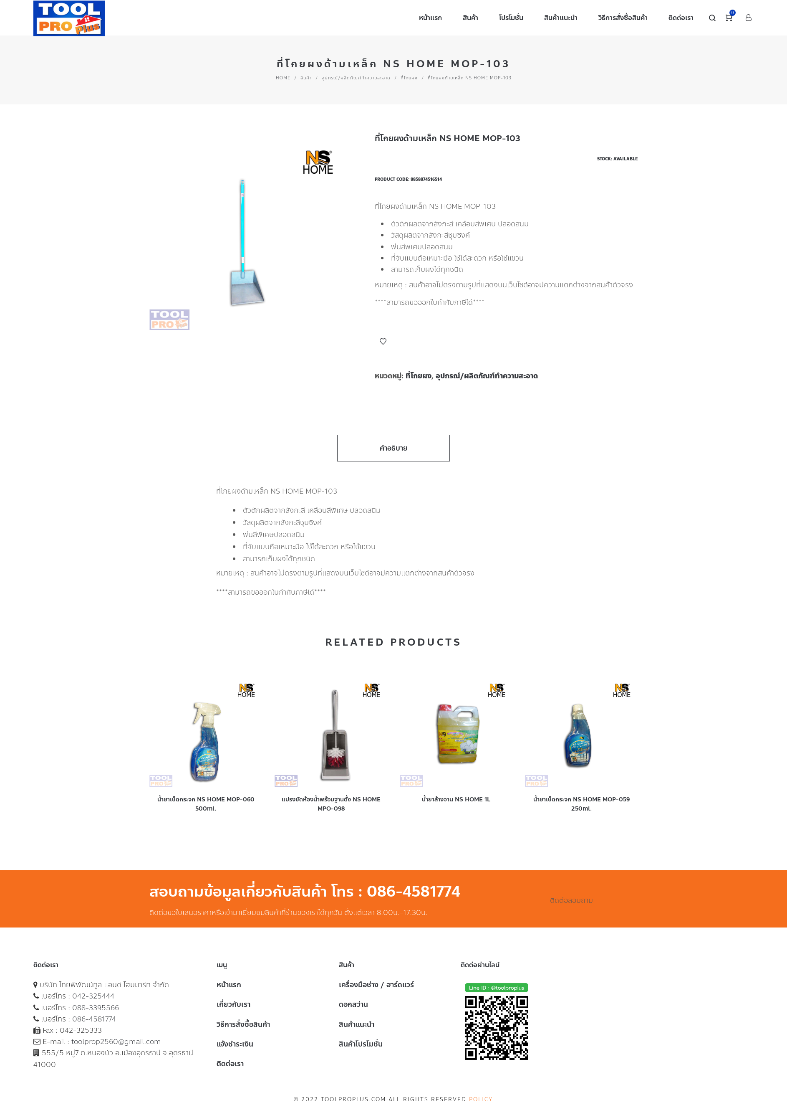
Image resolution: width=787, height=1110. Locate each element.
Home (283, 78)
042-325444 (93, 996)
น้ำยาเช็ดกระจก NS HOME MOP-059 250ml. (581, 804)
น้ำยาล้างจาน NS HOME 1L (456, 799)
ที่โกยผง (409, 78)
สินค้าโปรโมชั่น (361, 1044)
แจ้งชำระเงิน (235, 1044)
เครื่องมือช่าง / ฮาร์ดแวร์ (376, 984)
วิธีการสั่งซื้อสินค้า (243, 1024)
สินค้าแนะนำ (356, 1024)
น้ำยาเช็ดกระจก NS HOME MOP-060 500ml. (206, 804)
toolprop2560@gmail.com (116, 1041)
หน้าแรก (229, 984)
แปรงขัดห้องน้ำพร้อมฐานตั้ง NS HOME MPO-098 (331, 804)
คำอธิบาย (394, 448)
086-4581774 (94, 1019)
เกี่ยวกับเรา (233, 1004)
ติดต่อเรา (230, 1063)
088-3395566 (95, 1007)
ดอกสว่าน (353, 1004)
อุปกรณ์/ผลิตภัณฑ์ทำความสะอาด (356, 78)
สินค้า (306, 78)
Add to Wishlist (383, 341)
